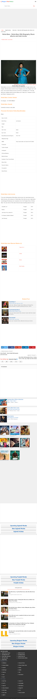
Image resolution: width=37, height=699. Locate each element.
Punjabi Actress (18, 579)
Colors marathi (22, 688)
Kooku (20, 663)
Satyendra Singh (12, 355)
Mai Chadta (21, 266)
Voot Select (21, 670)
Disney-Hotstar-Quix (23, 661)
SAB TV (3, 690)
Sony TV (4, 681)
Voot (3, 670)
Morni (20, 259)
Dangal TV (21, 683)
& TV (20, 686)
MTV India (4, 686)
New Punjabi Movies (18, 576)
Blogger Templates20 (21, 696)
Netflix (20, 665)
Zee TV (3, 679)
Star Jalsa (4, 688)
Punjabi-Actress (4, 39)
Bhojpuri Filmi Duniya (11, 695)
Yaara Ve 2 (21, 247)
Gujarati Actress (18, 527)
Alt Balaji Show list (5, 650)
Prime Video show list (6, 652)
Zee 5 (3, 672)
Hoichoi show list (21, 652)
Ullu (19, 668)
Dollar (20, 253)
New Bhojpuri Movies (18, 639)
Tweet (4, 347)
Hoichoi (4, 663)
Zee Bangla (21, 679)
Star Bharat (21, 681)
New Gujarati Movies (18, 524)
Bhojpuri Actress (18, 642)
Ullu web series (5, 653)
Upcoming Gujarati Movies (18, 522)
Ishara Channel (5, 683)
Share (11, 347)
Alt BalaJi (4, 658)
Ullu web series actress (22, 653)
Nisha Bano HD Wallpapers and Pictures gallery (25, 84)
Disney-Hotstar (5, 661)
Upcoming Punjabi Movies (18, 573)
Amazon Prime (22, 658)
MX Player (4, 665)
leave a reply (10, 39)
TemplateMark (33, 695)
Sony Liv (4, 668)
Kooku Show (4, 655)
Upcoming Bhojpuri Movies (18, 636)
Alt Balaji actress (21, 650)
